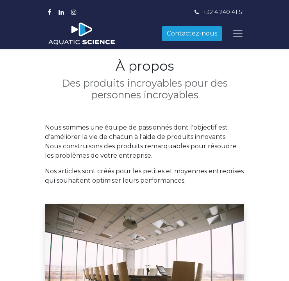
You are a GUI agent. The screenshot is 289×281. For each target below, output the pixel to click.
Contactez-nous (192, 33)
